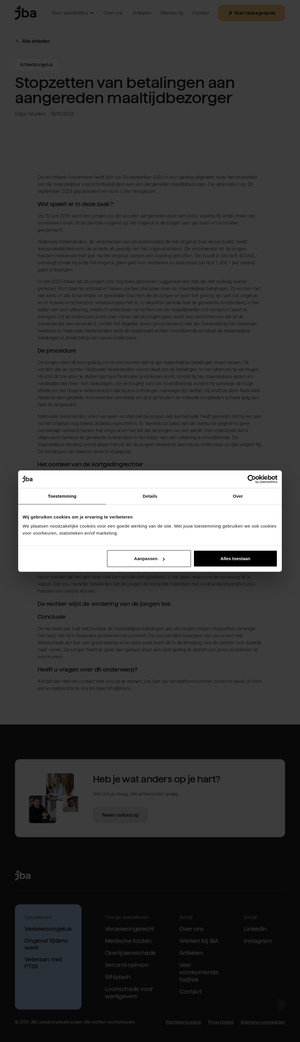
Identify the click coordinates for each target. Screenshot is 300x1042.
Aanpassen (149, 558)
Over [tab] (238, 495)
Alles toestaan (235, 558)
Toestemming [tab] (62, 495)
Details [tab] (150, 495)
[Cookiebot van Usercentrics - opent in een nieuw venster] (251, 479)
